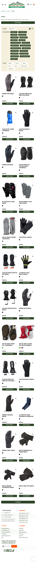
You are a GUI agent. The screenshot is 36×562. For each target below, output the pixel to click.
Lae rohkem (18, 502)
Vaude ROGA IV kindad (25, 237)
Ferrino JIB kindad (7, 164)
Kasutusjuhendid (23, 532)
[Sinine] (2, 133)
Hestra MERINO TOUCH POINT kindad (25, 202)
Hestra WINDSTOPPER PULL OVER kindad (8, 344)
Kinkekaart (21, 530)
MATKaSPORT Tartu (23, 518)
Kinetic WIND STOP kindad (26, 486)
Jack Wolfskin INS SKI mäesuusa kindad (25, 94)
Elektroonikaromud (23, 537)
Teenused (21, 534)
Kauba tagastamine (6, 535)
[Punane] (21, 347)
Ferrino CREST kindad (8, 450)
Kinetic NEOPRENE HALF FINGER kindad (25, 451)
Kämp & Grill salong (23, 522)
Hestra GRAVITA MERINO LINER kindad (9, 238)
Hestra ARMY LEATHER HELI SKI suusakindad (25, 344)
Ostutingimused (5, 530)
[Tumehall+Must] (2, 96)
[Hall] (19, 205)
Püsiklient (21, 528)
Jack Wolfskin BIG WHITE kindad (9, 309)
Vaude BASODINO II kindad (26, 379)
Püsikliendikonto (5, 528)
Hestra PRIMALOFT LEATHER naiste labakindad (24, 166)
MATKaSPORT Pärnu (23, 520)
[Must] (19, 97)
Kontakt (21, 535)
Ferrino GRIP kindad (8, 93)
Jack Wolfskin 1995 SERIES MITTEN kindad (8, 380)
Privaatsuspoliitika (6, 532)
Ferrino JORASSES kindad (7, 415)
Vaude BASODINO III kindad (24, 130)
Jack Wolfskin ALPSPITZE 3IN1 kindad (9, 273)
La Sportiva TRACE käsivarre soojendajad (26, 415)
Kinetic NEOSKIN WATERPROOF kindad (8, 486)
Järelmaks (4, 534)
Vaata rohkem (18, 22)
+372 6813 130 (6, 512)
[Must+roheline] (19, 276)
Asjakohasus (12, 28)
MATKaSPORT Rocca (23, 515)
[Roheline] (2, 347)
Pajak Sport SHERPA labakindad (8, 130)
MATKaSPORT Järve (23, 517)
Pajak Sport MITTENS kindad (8, 202)
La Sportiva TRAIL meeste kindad (24, 273)
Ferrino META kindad (25, 308)
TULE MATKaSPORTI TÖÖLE (8, 520)
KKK (2, 537)
